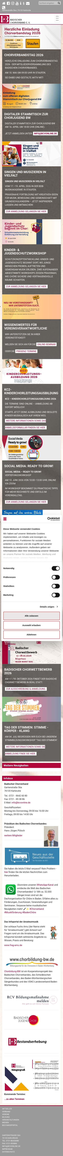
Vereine (5, 1114)
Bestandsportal (10, 1125)
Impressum (7, 1149)
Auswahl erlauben (31, 625)
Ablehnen (31, 634)
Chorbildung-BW (12, 971)
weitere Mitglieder (13, 835)
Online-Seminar (46, 344)
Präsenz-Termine (26, 351)
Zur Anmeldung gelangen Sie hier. (26, 211)
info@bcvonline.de (45, 133)
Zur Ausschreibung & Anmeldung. (26, 689)
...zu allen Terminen (14, 1099)
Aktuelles (7, 1109)
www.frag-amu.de (13, 945)
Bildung (6, 1117)
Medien (5, 1122)
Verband (6, 1112)
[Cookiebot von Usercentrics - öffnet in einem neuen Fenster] (47, 519)
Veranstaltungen (10, 1120)
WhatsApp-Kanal (45, 884)
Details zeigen (47, 606)
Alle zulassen (31, 616)
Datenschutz (8, 1152)
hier (6, 872)
